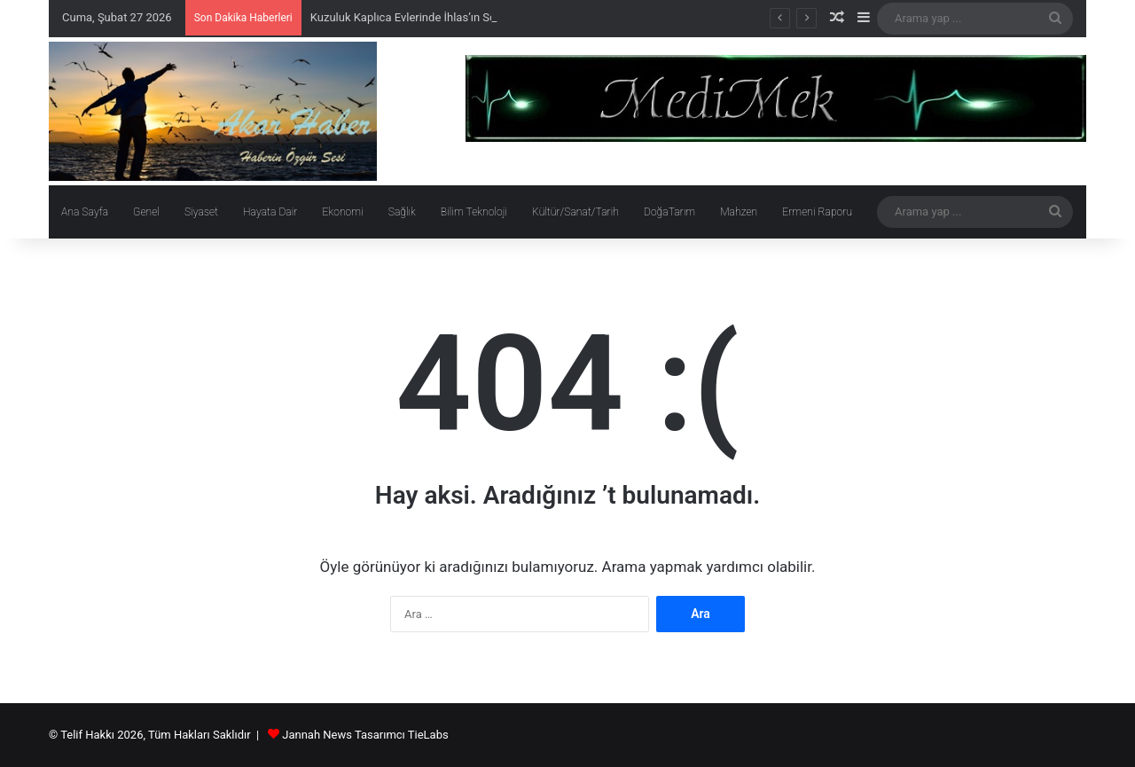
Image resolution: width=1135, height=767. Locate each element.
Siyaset (201, 212)
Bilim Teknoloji (474, 212)
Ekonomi (342, 212)
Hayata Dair (270, 212)
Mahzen (738, 212)
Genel (146, 212)
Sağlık (402, 212)
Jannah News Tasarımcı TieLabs (365, 734)
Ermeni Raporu (817, 212)
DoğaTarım (669, 212)
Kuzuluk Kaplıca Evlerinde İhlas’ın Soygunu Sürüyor (439, 17)
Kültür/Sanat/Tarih (575, 212)
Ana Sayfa (84, 212)
